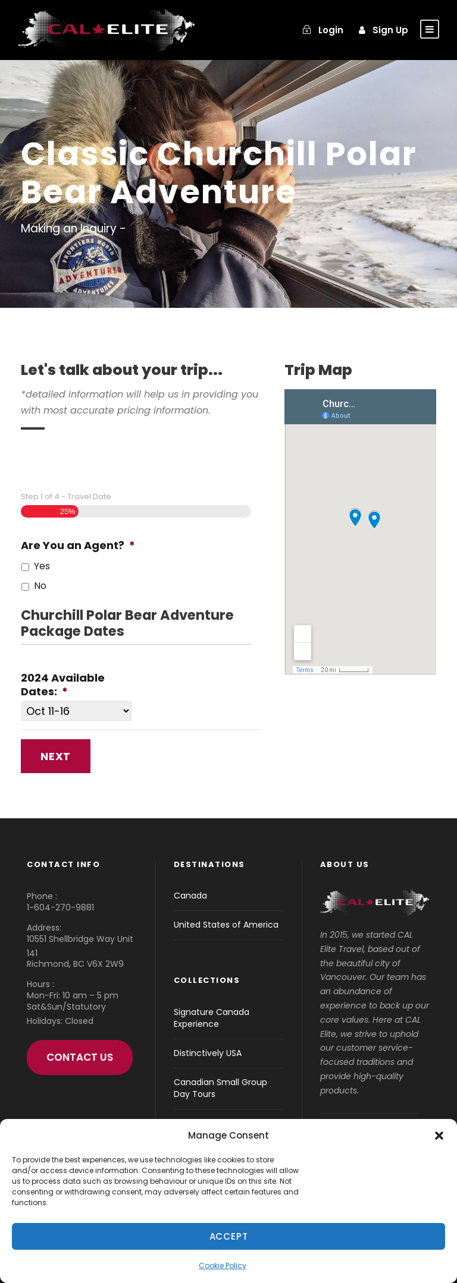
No (40, 585)
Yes (42, 566)
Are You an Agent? (78, 545)
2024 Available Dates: (63, 685)
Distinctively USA (208, 1053)
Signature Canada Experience (211, 1018)
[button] (439, 1136)
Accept (228, 1236)
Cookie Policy (222, 1265)
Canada (190, 895)
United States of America (226, 925)
